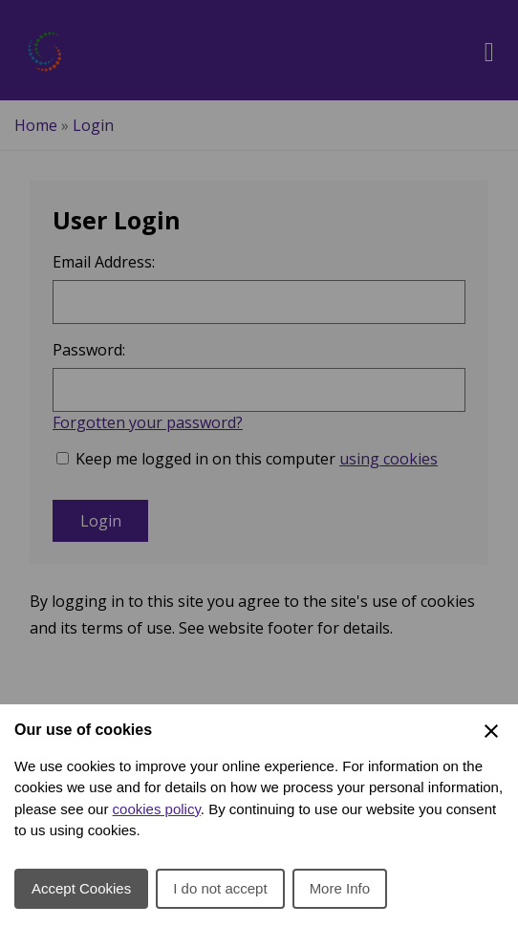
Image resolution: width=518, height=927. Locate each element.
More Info (340, 888)
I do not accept (220, 888)
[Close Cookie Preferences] (491, 731)
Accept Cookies (81, 888)
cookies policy (157, 809)
